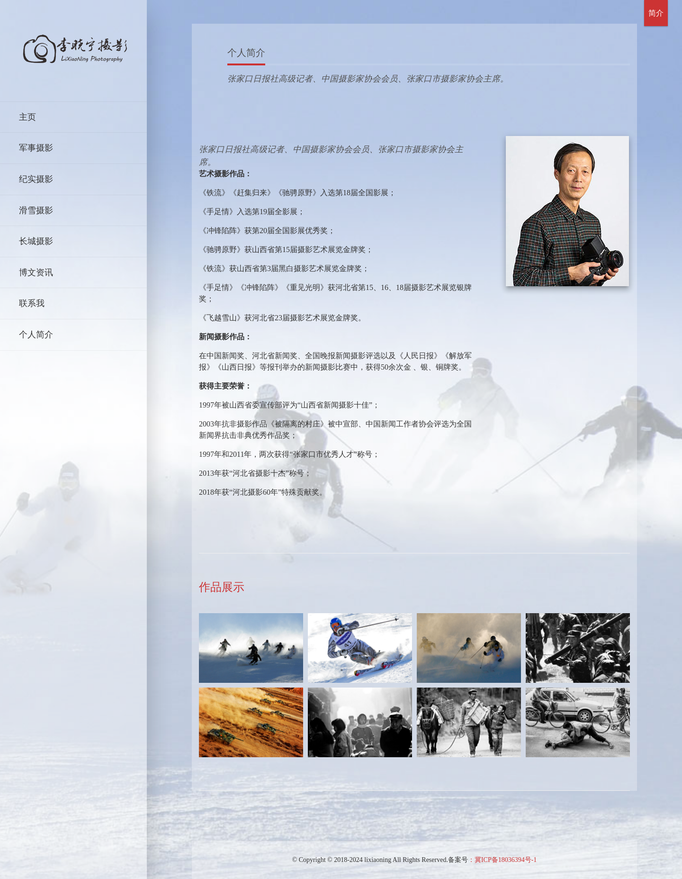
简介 (656, 13)
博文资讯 (36, 272)
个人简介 (36, 334)
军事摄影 (36, 148)
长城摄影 (36, 241)
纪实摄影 (36, 179)
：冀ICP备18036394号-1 (502, 859)
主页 (27, 117)
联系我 (32, 303)
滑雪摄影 (36, 210)
